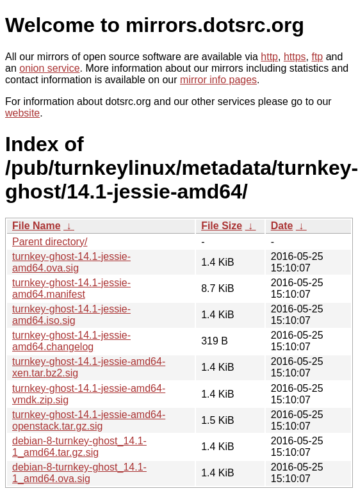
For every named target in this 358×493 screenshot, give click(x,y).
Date (282, 225)
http (269, 56)
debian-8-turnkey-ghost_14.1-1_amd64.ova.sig (79, 473)
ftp (317, 56)
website (22, 113)
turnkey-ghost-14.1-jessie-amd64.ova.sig (71, 262)
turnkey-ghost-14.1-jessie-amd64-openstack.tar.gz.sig (88, 420)
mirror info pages (218, 79)
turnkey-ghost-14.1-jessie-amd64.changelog (71, 341)
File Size (221, 225)
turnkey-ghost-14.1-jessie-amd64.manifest (71, 288)
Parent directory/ (49, 241)
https (295, 56)
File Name (36, 225)
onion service (49, 68)
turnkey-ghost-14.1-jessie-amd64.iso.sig (71, 314)
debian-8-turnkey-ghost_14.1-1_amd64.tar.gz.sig (79, 446)
